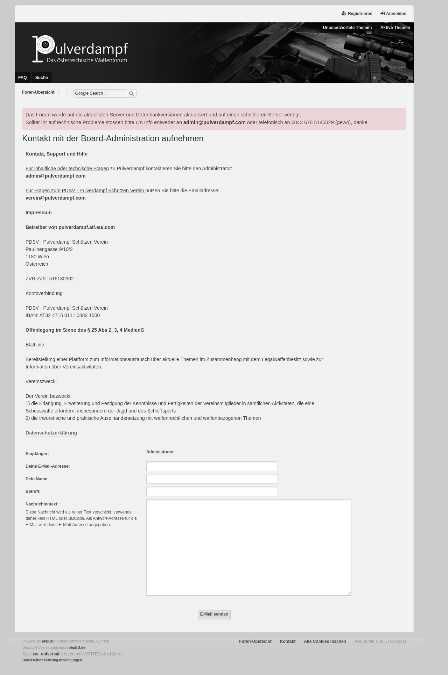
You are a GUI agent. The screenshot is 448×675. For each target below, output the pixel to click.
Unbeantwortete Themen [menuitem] (347, 27)
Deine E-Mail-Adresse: (48, 466)
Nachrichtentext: (42, 504)
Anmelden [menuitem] (393, 13)
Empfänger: (37, 453)
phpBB (48, 633)
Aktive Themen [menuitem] (395, 27)
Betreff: (33, 491)
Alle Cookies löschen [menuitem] (325, 633)
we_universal (46, 645)
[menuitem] (32, 652)
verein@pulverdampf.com (56, 198)
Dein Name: (37, 478)
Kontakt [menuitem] (288, 633)
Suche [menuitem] (41, 77)
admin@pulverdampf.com (214, 122)
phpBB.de (77, 639)
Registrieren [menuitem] (357, 13)
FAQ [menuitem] (22, 77)
